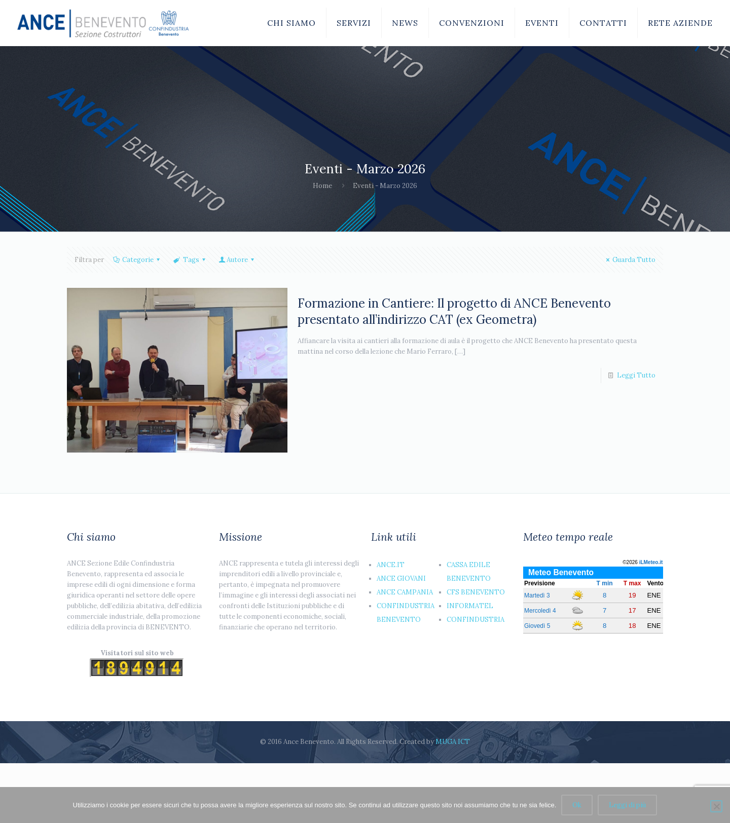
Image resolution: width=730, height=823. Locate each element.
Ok (576, 805)
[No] (716, 806)
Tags (190, 259)
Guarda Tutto (629, 259)
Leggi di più (627, 805)
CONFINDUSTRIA (475, 619)
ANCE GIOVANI (401, 578)
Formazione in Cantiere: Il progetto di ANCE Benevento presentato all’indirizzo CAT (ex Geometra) (454, 311)
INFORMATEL (470, 606)
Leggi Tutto (636, 375)
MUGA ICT (452, 741)
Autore (237, 259)
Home (322, 185)
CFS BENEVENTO (476, 592)
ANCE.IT (391, 564)
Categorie (137, 259)
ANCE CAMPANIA (405, 592)
